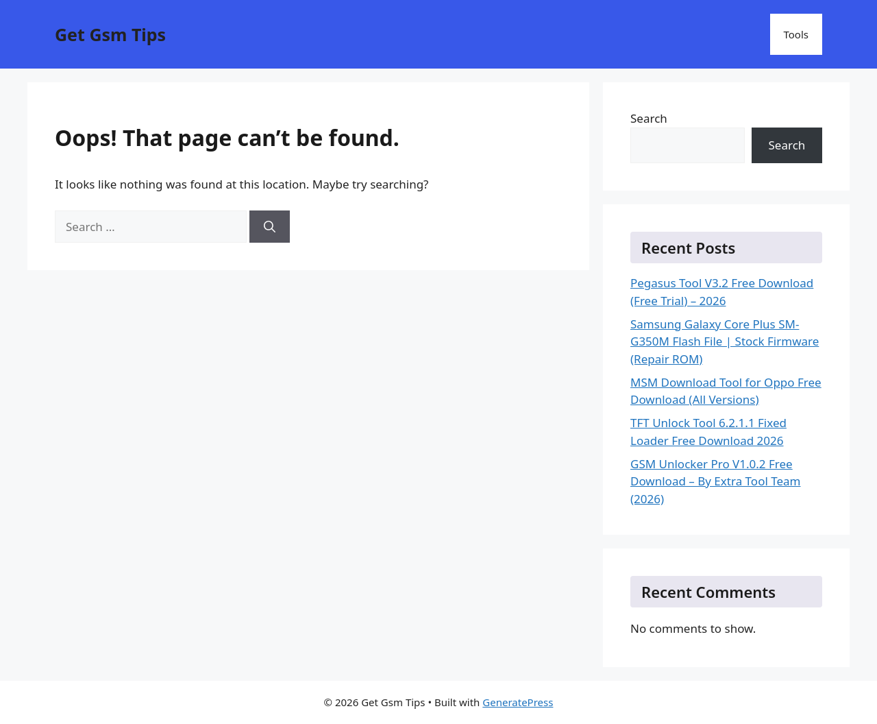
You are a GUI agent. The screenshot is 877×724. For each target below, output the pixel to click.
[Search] (269, 226)
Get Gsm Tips (110, 34)
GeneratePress (517, 702)
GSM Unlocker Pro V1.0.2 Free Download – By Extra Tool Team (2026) (715, 481)
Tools (796, 34)
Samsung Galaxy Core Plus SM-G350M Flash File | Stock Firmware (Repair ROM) (724, 341)
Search (648, 118)
